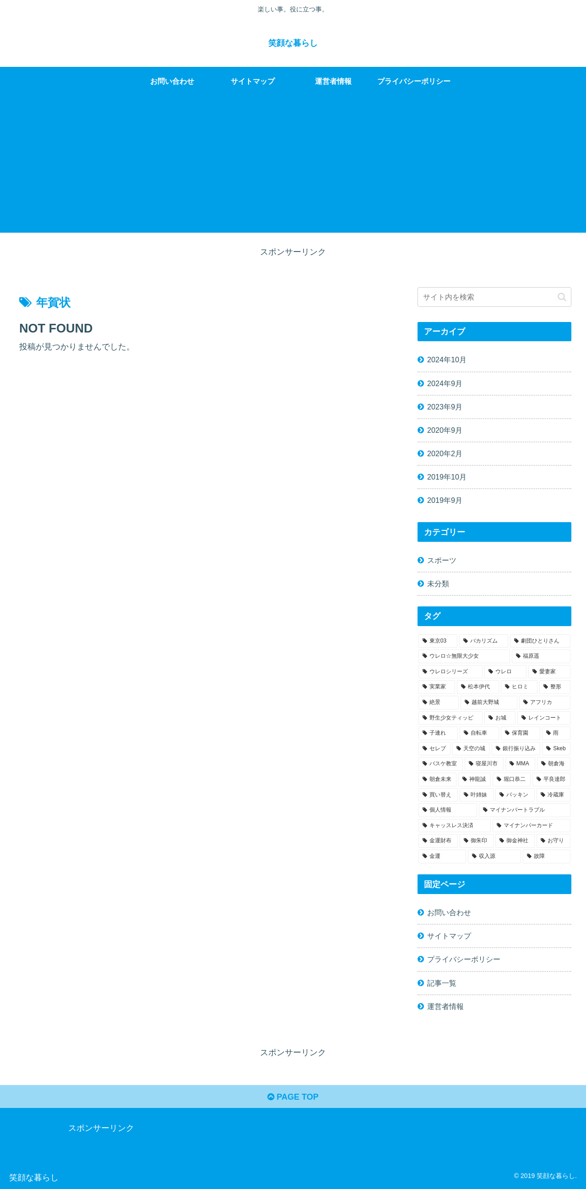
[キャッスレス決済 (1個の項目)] (454, 826)
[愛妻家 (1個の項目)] (549, 672)
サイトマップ (449, 936)
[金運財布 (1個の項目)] (438, 841)
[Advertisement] (293, 168)
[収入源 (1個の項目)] (494, 856)
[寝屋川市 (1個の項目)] (484, 764)
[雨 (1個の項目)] (556, 733)
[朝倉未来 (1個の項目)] (437, 779)
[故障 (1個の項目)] (546, 856)
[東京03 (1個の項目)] (437, 641)
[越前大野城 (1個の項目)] (489, 702)
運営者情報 (445, 1006)
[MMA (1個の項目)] (520, 764)
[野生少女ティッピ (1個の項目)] (450, 718)
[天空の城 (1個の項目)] (471, 749)
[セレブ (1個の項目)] (434, 749)
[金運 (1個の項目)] (442, 856)
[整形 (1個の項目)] (554, 687)
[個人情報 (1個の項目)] (447, 810)
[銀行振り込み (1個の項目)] (516, 749)
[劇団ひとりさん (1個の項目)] (540, 641)
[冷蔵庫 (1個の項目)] (553, 795)
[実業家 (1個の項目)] (436, 687)
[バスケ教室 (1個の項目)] (440, 764)
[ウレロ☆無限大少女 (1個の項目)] (464, 656)
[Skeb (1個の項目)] (556, 749)
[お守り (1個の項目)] (553, 841)
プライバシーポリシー (463, 959)
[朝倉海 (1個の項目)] (553, 764)
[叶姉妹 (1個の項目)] (477, 795)
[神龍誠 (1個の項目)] (474, 779)
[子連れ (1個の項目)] (438, 733)
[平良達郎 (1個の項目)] (551, 779)
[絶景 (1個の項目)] (438, 702)
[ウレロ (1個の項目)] (505, 672)
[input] (494, 297)
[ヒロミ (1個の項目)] (519, 687)
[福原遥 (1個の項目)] (541, 656)
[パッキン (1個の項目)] (515, 795)
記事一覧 (441, 983)
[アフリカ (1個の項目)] (544, 702)
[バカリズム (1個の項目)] (484, 641)
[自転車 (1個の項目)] (479, 733)
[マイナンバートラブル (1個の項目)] (524, 810)
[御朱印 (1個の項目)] (477, 841)
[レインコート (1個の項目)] (543, 718)
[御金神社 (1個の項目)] (515, 841)
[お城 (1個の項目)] (499, 718)
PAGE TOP (292, 1097)
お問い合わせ (449, 912)
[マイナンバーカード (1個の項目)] (531, 826)
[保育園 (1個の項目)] (520, 733)
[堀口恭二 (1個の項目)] (512, 779)
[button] (562, 297)
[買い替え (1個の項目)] (438, 795)
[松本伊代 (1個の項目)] (478, 687)
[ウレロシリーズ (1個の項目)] (450, 672)
